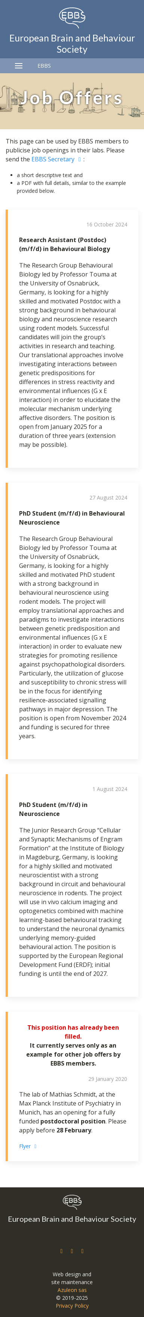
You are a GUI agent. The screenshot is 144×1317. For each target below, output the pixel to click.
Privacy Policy (72, 1305)
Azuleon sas (72, 1289)
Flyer (29, 1146)
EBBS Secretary (57, 159)
